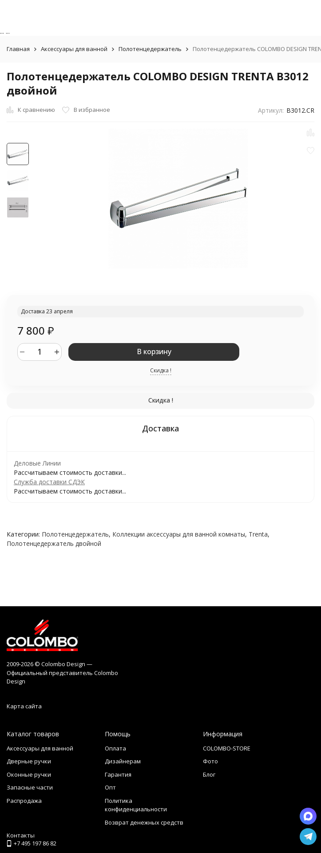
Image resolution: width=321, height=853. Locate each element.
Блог (209, 774)
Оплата (115, 748)
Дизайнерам (123, 761)
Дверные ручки (29, 761)
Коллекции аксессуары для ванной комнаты (178, 534)
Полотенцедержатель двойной (54, 543)
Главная (18, 49)
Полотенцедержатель (150, 49)
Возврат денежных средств (144, 822)
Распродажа (24, 801)
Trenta (258, 534)
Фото (210, 761)
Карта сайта (24, 706)
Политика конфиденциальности (136, 805)
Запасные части (30, 787)
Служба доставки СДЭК (49, 482)
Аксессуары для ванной (74, 49)
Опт (110, 787)
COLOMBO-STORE (226, 748)
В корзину (154, 351)
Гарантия (118, 774)
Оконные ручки (29, 774)
